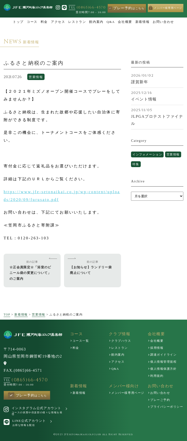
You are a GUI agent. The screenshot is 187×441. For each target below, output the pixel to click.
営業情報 (36, 78)
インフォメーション (150, 155)
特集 (156, 165)
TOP (7, 314)
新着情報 (21, 314)
